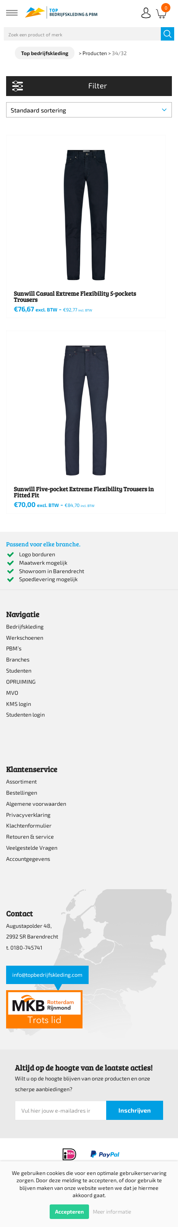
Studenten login (25, 714)
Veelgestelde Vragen (31, 847)
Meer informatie (112, 1211)
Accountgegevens (28, 858)
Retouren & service (30, 836)
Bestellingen (21, 792)
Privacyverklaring (28, 814)
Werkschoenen (24, 637)
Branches (17, 659)
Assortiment (21, 781)
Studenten (18, 670)
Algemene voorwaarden (36, 803)
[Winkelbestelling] (89, 109)
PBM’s (13, 648)
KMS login (18, 704)
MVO (12, 692)
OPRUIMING (21, 681)
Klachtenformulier (29, 825)
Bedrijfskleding (25, 626)
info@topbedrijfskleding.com (47, 974)
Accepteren (69, 1211)
